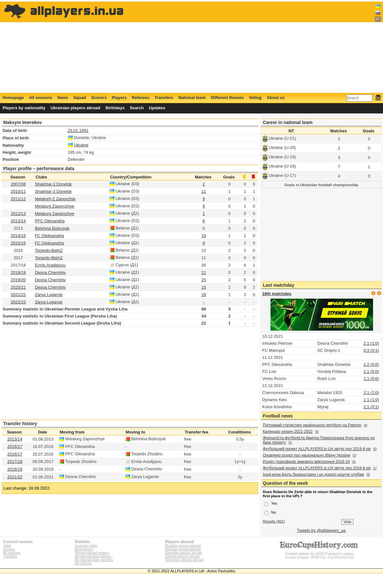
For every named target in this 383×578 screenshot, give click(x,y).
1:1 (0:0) (371, 371)
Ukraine (81, 145)
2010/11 (18, 191)
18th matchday (276, 293)
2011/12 (18, 198)
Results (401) (274, 521)
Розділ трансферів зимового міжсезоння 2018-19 (306, 461)
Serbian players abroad (182, 556)
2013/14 (18, 221)
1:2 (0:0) (371, 364)
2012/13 (18, 213)
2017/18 (14, 461)
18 (203, 294)
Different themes (227, 97)
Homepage (13, 97)
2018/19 (18, 272)
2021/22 (18, 294)
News (62, 97)
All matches (12, 553)
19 (203, 235)
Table (7, 546)
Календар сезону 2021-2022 (287, 431)
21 (203, 272)
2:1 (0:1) (371, 406)
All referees (83, 563)
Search (137, 107)
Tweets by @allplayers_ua (321, 530)
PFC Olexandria (49, 221)
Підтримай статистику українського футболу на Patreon (312, 425)
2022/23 (18, 302)
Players (119, 97)
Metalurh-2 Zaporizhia (55, 198)
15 (203, 287)
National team (192, 97)
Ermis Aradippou (50, 265)
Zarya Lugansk (48, 294)
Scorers (98, 97)
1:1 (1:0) (371, 399)
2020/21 (18, 287)
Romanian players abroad (184, 560)
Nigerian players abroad (182, 549)
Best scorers (84, 549)
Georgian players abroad (183, 553)
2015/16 (18, 243)
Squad (79, 97)
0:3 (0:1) (371, 350)
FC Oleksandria (49, 235)
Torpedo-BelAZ (49, 250)
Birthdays (115, 107)
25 (203, 279)
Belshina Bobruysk (52, 228)
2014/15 (18, 235)
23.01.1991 (78, 130)
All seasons (40, 97)
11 (203, 191)
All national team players (93, 556)
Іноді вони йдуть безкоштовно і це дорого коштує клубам (313, 474)
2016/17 (14, 446)
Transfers (163, 97)
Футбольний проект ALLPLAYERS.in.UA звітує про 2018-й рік (317, 468)
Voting (255, 97)
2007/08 (18, 184)
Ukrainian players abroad (75, 107)
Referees (140, 97)
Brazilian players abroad (183, 546)
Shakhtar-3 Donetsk (53, 184)
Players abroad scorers (92, 553)
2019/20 (18, 279)
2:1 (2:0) (371, 392)
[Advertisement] (264, 47)
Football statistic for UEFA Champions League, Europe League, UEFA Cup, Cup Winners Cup (320, 554)
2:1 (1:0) (371, 343)
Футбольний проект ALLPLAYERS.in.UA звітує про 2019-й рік (317, 449)
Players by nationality (24, 107)
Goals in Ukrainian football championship (321, 185)
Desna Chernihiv (50, 272)
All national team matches (94, 560)
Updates (157, 107)
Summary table (86, 546)
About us (276, 97)
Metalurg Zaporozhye (54, 206)
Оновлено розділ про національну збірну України (306, 455)
